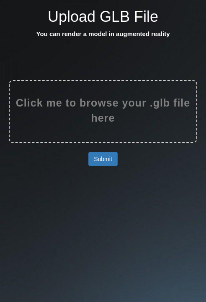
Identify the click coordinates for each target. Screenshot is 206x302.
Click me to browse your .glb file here (103, 110)
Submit (103, 159)
